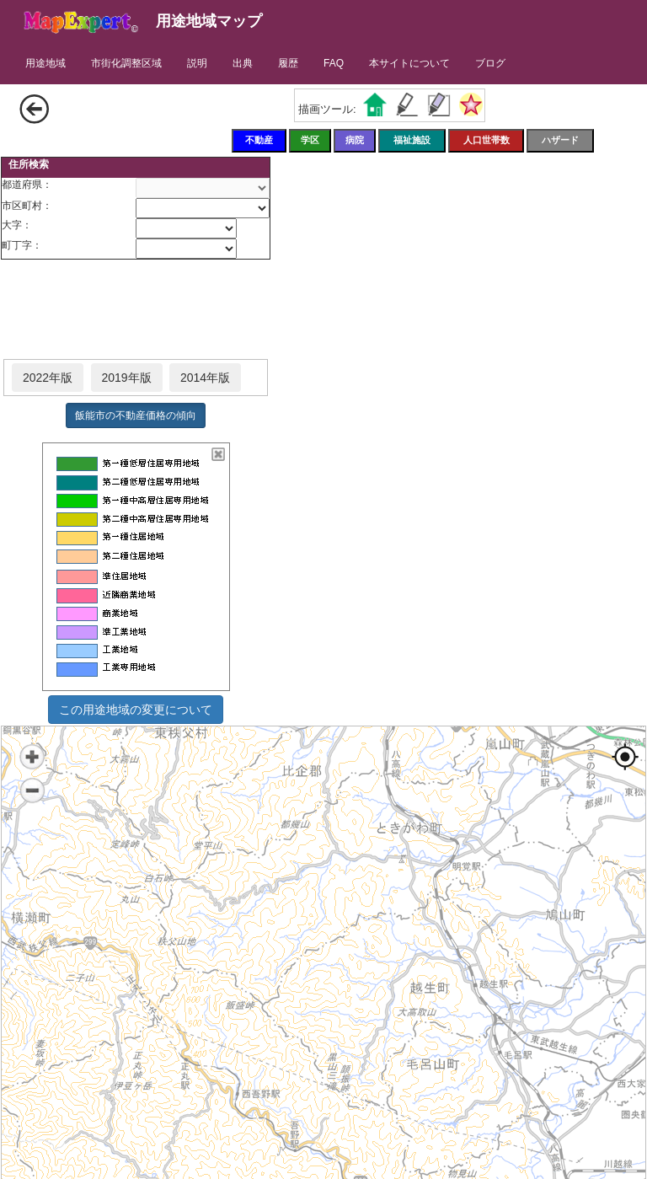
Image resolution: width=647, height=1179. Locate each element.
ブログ (490, 63)
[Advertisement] (135, 310)
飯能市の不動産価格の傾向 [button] (135, 415)
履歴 (288, 63)
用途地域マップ (209, 21)
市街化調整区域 (126, 63)
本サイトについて (409, 63)
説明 (197, 63)
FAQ (334, 63)
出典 (243, 63)
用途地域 (45, 63)
